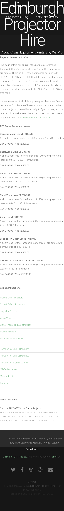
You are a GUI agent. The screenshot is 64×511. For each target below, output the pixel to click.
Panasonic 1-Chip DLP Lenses (14, 355)
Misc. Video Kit (7, 376)
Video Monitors (7, 318)
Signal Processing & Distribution (15, 325)
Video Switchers (8, 331)
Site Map (32, 481)
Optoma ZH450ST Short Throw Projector (21, 408)
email (54, 456)
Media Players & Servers (12, 338)
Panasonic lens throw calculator (36, 117)
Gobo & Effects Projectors (13, 304)
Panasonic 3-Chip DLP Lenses (14, 349)
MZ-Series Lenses (8, 369)
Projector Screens (8, 311)
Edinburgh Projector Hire (32, 24)
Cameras (4, 383)
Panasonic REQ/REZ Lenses (14, 362)
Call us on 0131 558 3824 (16, 456)
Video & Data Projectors (11, 297)
